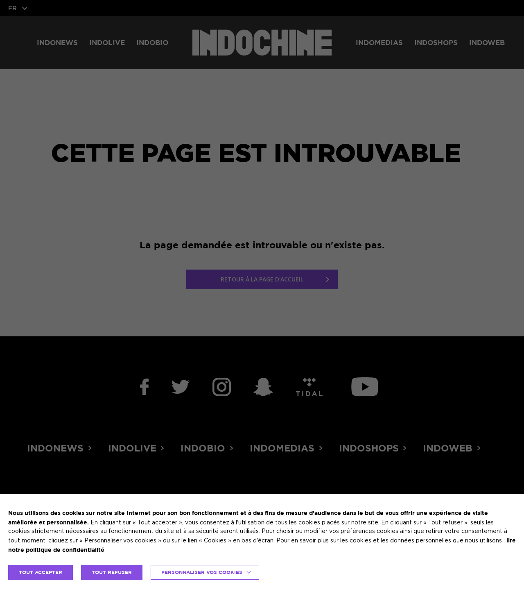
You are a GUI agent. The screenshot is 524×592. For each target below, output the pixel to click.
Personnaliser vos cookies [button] (201, 572)
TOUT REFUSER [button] (112, 572)
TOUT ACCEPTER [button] (40, 572)
